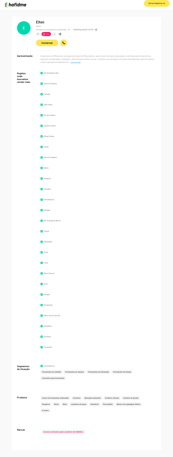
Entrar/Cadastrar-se (157, 3)
